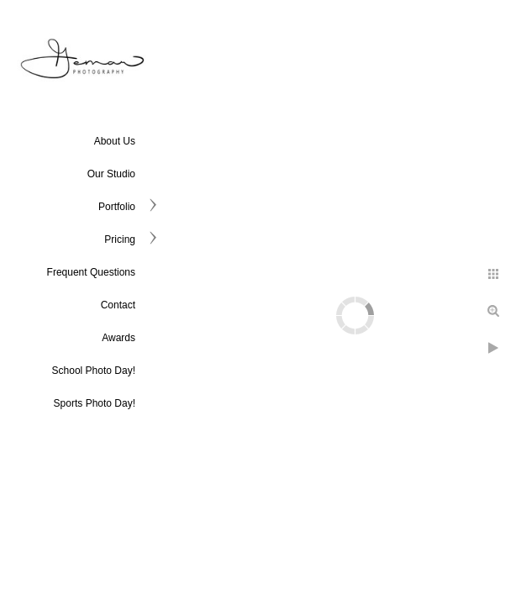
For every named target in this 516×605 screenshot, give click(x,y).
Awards (118, 338)
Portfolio (116, 207)
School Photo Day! (93, 370)
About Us (114, 141)
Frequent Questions (91, 272)
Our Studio (111, 174)
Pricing (119, 239)
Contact (118, 305)
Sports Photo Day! (94, 403)
